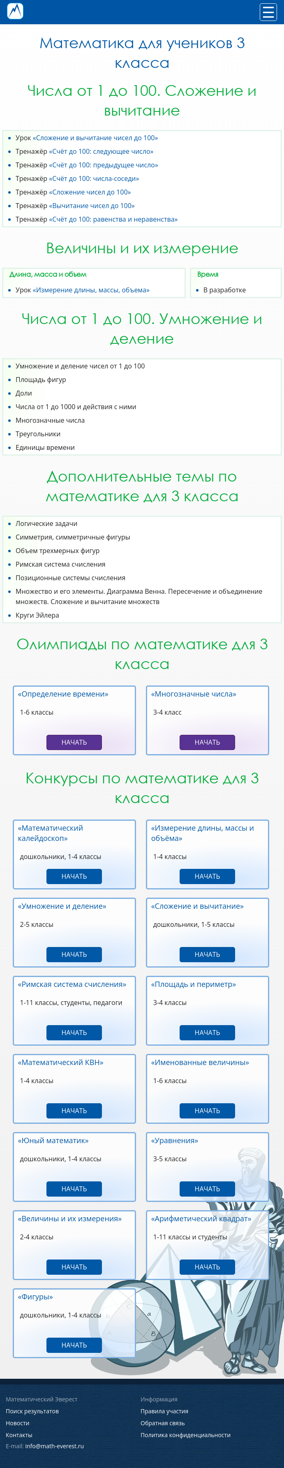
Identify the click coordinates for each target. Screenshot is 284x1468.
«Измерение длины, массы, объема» (91, 289)
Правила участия (164, 1411)
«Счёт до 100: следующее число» (101, 151)
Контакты (19, 1435)
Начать (74, 742)
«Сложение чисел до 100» (90, 192)
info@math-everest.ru (54, 1446)
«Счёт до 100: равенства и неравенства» (113, 219)
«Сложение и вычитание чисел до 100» (95, 137)
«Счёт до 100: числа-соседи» (94, 178)
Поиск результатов (32, 1411)
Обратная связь (163, 1423)
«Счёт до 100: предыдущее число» (103, 164)
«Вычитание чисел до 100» (92, 205)
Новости (17, 1423)
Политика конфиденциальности (186, 1435)
